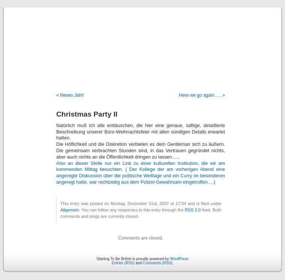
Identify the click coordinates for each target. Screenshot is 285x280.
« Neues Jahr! (70, 95)
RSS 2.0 (193, 210)
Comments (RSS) (157, 263)
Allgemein (69, 210)
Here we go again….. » (202, 95)
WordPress (179, 259)
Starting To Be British (142, 42)
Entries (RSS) (123, 263)
